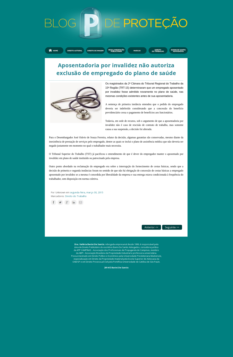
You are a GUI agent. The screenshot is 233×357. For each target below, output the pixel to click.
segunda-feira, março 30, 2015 (86, 192)
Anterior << (151, 227)
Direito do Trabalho (76, 196)
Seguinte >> (172, 227)
